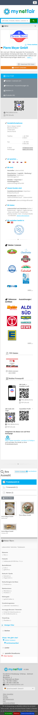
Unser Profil (10, 76)
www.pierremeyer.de (29, 149)
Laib (6, 568)
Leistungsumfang (9, 703)
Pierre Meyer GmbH (15, 47)
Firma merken (32, 44)
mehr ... (29, 57)
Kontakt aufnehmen (20, 67)
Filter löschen (8, 656)
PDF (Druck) (10, 115)
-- (19, 517)
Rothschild (4, 518)
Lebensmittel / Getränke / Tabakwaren (13, 547)
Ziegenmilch (8, 578)
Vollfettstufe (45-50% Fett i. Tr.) (13, 561)
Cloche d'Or (4, 533)
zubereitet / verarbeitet (11, 605)
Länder (6, 648)
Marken (7, 631)
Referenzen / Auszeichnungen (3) (17, 86)
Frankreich (7, 584)
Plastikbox (7, 620)
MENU (6, 26)
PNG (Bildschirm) (11, 112)
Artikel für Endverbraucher (12, 612)
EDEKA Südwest (20, 472)
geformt (7, 569)
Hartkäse (7, 592)
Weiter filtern (9, 498)
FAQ (4, 701)
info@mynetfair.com (17, 684)
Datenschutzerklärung (27, 713)
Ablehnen (16, 713)
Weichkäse (7, 591)
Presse (5, 696)
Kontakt (5, 698)
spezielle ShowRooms (12, 653)
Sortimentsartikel (12, 643)
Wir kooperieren (8, 699)
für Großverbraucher (10, 614)
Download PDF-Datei (27, 64)
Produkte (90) (10, 95)
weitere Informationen (23, 215)
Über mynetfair (8, 694)
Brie (6, 555)
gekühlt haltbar (9, 599)
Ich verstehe (8, 713)
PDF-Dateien (13, 353)
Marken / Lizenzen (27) (13, 81)
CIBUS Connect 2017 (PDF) (13, 372)
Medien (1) (9, 90)
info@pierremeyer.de (29, 148)
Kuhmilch (7, 576)
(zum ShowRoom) (32, 471)
